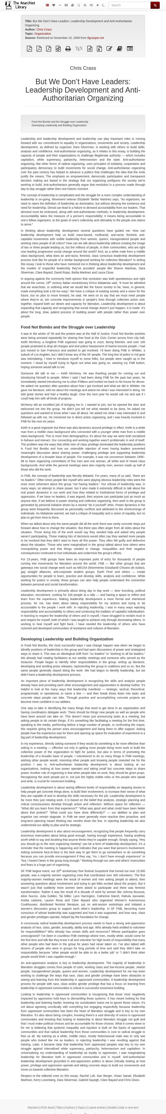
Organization (42, 33)
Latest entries (97, 1107)
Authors (70, 1107)
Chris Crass (44, 29)
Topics (81, 1107)
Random (33, 1107)
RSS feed (47, 1107)
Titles (59, 1107)
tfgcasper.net (95, 37)
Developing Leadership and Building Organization (59, 125)
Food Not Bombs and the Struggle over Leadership (60, 121)
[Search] (130, 5)
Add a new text (128, 1107)
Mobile (112, 1107)
